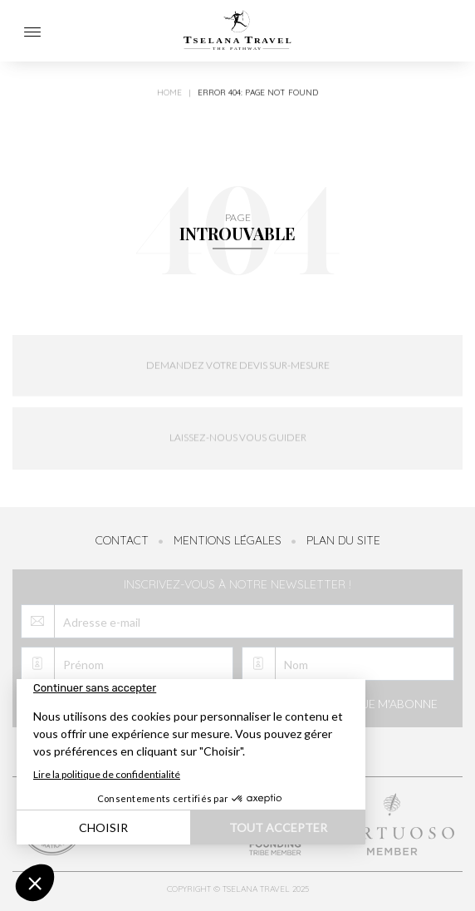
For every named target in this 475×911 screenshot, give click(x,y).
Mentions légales (228, 540)
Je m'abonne (387, 705)
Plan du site (343, 540)
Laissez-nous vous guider (237, 447)
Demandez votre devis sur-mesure (238, 370)
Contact (122, 540)
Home (169, 98)
